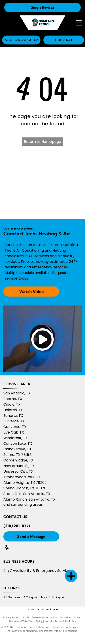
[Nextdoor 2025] (62, 207)
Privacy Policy (11, 617)
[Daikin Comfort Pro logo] (62, 162)
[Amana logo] (22, 184)
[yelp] (6, 548)
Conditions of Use (70, 617)
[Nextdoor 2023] (62, 184)
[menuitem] (13, 597)
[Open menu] (79, 22)
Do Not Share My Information (40, 617)
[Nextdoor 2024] (22, 207)
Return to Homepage (42, 141)
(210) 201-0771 (16, 526)
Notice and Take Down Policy (25, 621)
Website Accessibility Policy (60, 621)
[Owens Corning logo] (22, 162)
